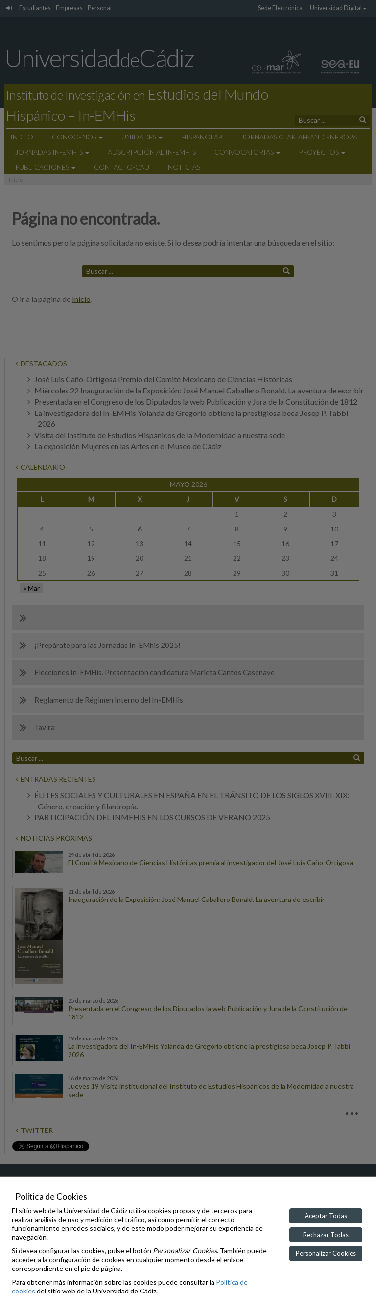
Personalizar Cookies (326, 1253)
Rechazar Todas (326, 1235)
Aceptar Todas (326, 1216)
